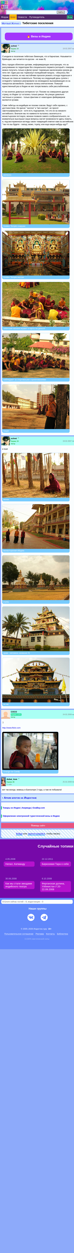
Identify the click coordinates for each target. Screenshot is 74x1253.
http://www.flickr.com (11, 728)
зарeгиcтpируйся (36, 833)
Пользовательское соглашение (18, 934)
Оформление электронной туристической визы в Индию (31, 816)
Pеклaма (40, 934)
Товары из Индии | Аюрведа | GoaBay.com (24, 808)
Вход (70, 17)
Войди (19, 833)
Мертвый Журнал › (11, 23)
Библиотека (62, 934)
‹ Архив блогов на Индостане (19, 797)
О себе (9, 784)
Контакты (50, 934)
